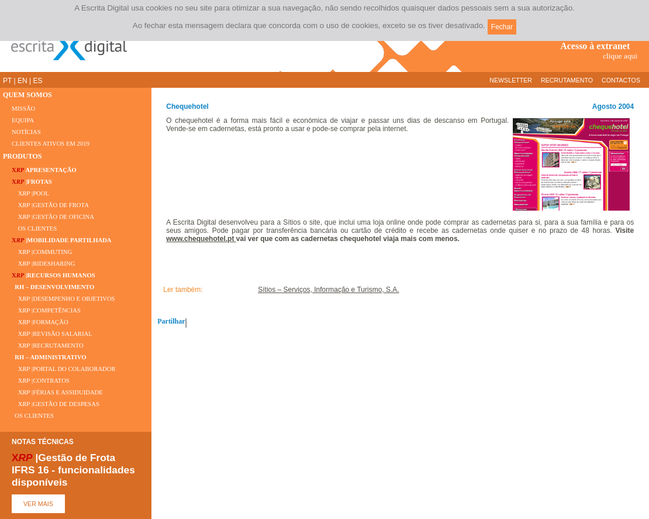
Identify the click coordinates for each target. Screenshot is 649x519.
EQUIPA (23, 120)
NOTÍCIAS (26, 132)
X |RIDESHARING (43, 263)
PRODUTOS (22, 156)
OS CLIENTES (34, 228)
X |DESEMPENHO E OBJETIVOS (63, 298)
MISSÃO (23, 108)
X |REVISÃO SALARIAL (52, 334)
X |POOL (30, 193)
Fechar (502, 27)
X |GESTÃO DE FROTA (50, 205)
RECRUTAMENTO (567, 80)
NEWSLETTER (510, 80)
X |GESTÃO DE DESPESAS (55, 404)
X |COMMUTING (42, 252)
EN (22, 81)
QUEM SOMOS (27, 95)
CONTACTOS (621, 80)
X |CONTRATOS (41, 380)
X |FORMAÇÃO (40, 322)
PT (7, 81)
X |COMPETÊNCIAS (46, 310)
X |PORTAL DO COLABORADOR (64, 369)
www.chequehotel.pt (201, 239)
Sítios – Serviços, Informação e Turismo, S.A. (328, 290)
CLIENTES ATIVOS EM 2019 (50, 143)
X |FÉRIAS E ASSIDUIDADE (57, 392)
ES (37, 81)
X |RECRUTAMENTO (48, 345)
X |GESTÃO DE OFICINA (53, 217)
